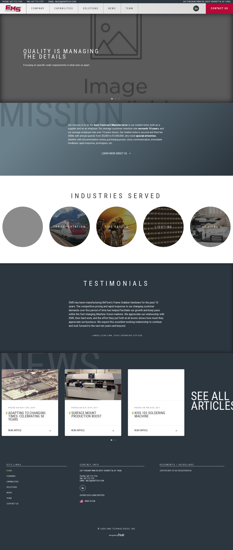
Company (11, 476)
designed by (116, 535)
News (9, 493)
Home (9, 471)
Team (9, 498)
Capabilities (12, 482)
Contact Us (12, 504)
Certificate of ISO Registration (175, 471)
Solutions (11, 487)
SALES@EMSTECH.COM (95, 481)
